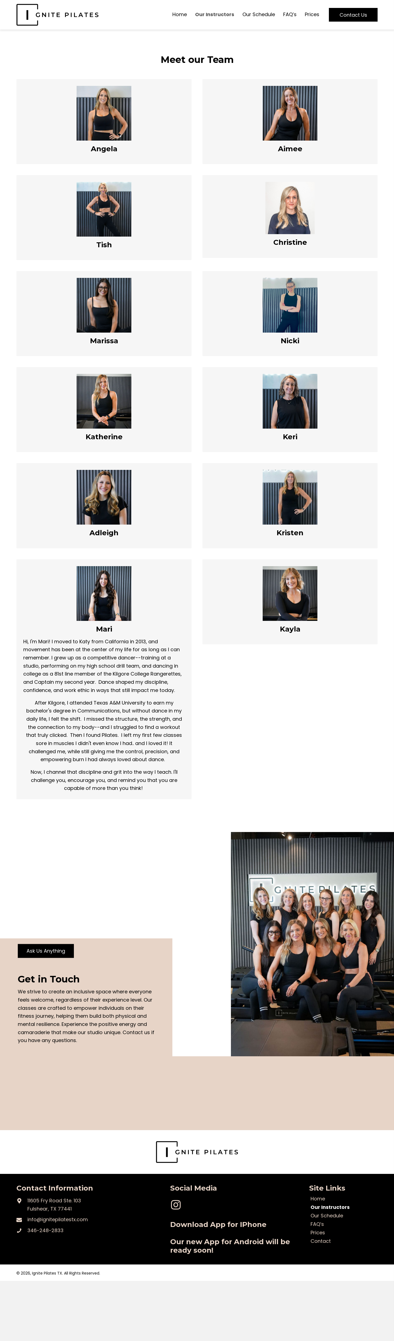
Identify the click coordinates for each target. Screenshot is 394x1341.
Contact (321, 1241)
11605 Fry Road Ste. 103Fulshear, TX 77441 (54, 1204)
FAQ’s (317, 1224)
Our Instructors (330, 1208)
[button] (353, 15)
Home (318, 1199)
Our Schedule (327, 1216)
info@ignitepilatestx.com (57, 1219)
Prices (318, 1233)
